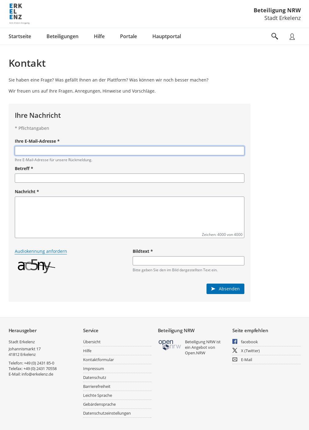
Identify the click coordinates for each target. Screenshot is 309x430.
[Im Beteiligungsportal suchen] (274, 36)
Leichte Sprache (97, 395)
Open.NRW (195, 353)
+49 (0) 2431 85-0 (39, 363)
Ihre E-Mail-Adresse (37, 141)
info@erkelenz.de (37, 374)
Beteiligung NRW (277, 10)
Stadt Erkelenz (22, 341)
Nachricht (27, 191)
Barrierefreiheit (96, 386)
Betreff (24, 168)
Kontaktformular (98, 359)
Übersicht (92, 341)
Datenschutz (94, 377)
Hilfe (87, 350)
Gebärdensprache (99, 404)
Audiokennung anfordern (41, 251)
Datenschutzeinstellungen (107, 413)
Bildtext (143, 251)
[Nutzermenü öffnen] (292, 36)
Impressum (93, 368)
